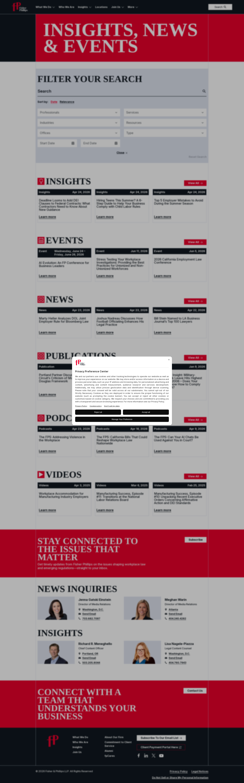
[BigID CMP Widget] (122, 391)
